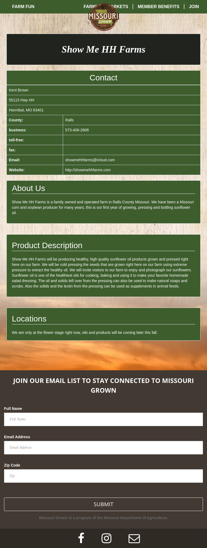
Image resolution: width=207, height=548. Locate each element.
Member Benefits (159, 6)
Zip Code (12, 465)
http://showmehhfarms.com (88, 170)
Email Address (17, 437)
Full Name (13, 408)
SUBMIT (103, 504)
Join (194, 6)
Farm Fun (23, 6)
